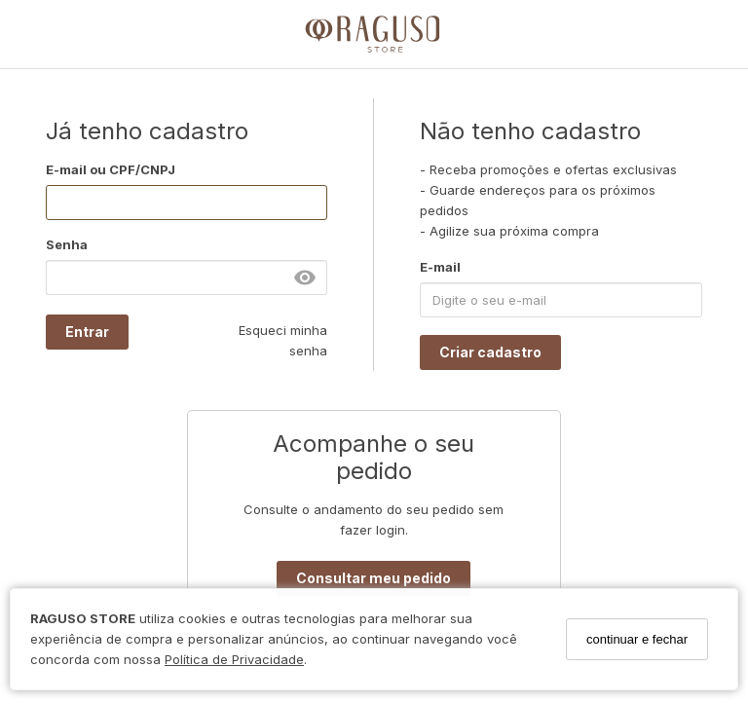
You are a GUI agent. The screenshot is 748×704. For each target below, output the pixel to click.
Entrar (87, 331)
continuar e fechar (637, 639)
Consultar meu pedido (373, 578)
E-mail (440, 267)
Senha (67, 244)
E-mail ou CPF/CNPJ (110, 169)
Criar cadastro (490, 352)
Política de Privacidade (234, 659)
